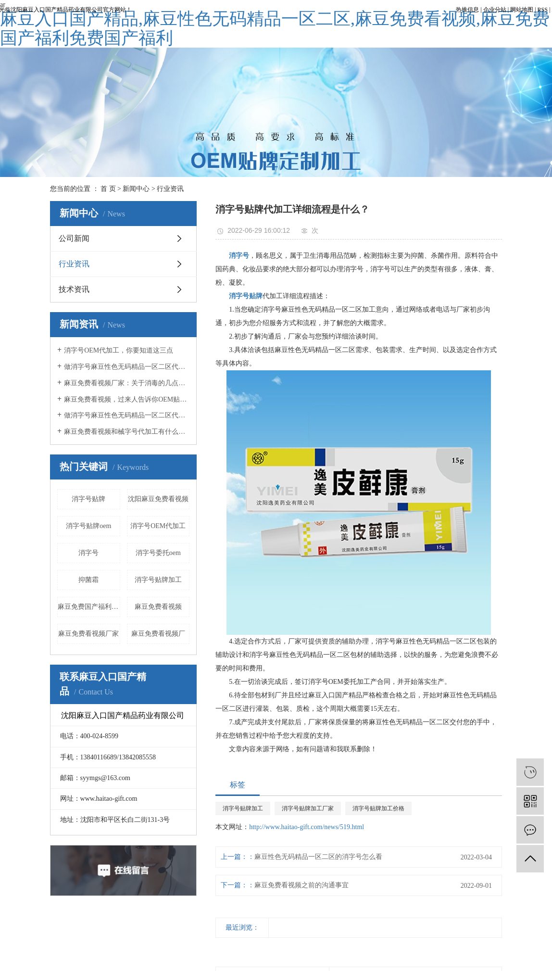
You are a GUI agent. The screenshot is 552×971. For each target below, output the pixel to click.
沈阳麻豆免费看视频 (158, 499)
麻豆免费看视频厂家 (88, 633)
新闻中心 (136, 188)
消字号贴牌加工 (158, 579)
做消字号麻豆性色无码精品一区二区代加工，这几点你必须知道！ (126, 366)
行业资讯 (170, 188)
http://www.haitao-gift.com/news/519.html (306, 827)
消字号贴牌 (88, 499)
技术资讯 (74, 289)
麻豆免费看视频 (158, 606)
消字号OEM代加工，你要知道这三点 (118, 350)
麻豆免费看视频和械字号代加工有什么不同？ (126, 431)
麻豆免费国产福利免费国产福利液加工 (89, 606)
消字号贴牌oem (88, 526)
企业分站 (494, 9)
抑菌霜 (88, 579)
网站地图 (521, 9)
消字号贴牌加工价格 (378, 808)
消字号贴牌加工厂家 (308, 808)
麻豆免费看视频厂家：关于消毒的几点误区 (126, 383)
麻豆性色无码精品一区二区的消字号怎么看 (318, 856)
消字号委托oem (158, 552)
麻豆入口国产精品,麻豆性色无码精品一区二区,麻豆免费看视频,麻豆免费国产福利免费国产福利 (275, 28)
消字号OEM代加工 (158, 526)
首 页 (108, 188)
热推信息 (467, 9)
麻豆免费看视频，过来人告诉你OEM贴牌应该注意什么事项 (126, 399)
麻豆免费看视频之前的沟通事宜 (301, 885)
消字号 (88, 552)
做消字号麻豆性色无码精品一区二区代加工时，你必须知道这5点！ (126, 415)
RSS (543, 9)
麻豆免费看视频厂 (158, 633)
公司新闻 (74, 238)
